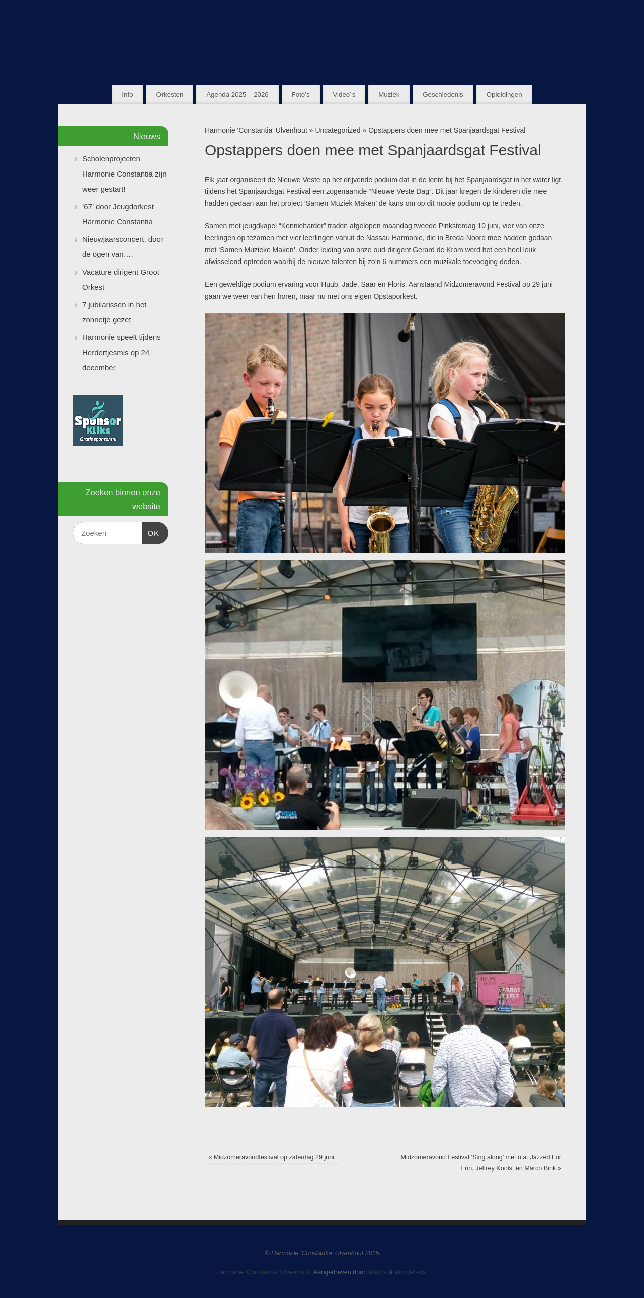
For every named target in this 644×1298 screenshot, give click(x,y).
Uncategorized (337, 130)
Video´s (344, 94)
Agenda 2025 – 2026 (237, 94)
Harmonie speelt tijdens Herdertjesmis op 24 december (121, 352)
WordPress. (411, 1272)
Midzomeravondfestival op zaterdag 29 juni (271, 1157)
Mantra (377, 1272)
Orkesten (169, 94)
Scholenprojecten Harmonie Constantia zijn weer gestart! (124, 173)
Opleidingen (504, 94)
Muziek (388, 94)
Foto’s (301, 94)
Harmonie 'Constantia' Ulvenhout (256, 130)
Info (127, 94)
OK (151, 531)
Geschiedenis (443, 94)
